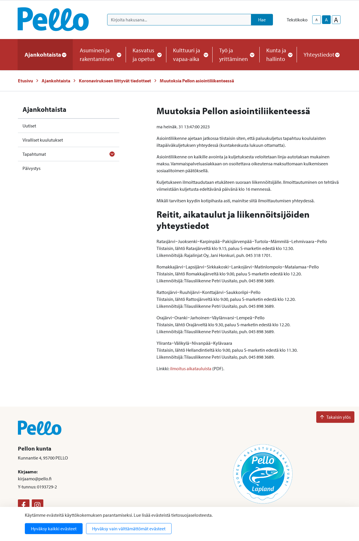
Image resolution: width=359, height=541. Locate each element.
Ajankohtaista (56, 81)
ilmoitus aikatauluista (190, 368)
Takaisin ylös (335, 417)
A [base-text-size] (326, 20)
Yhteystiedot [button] (321, 54)
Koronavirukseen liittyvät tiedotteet (115, 81)
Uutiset (29, 126)
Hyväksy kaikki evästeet (54, 528)
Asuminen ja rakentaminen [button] (99, 54)
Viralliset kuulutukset (43, 140)
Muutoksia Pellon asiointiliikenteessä (197, 81)
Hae (262, 20)
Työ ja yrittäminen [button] (235, 54)
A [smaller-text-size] (316, 19)
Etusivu (25, 81)
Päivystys (31, 168)
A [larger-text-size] (336, 19)
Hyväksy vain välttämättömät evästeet (128, 528)
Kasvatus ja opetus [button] (146, 54)
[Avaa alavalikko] (112, 154)
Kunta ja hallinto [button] (278, 54)
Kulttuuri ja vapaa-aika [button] (189, 54)
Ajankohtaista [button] (45, 54)
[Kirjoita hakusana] (179, 19)
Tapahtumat (34, 154)
